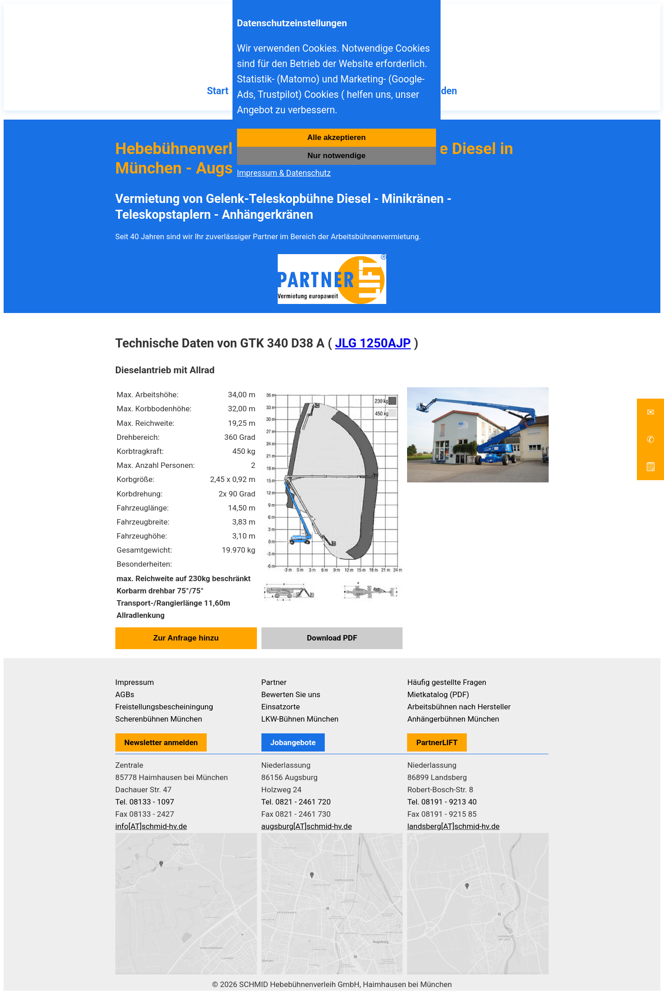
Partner (274, 684)
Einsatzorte (280, 709)
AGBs (124, 697)
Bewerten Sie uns (291, 697)
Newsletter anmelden (161, 745)
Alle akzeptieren (336, 137)
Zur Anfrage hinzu (186, 640)
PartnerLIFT (437, 745)
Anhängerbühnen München (453, 721)
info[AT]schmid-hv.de (151, 828)
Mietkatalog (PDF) (438, 697)
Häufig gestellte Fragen (446, 684)
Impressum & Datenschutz (284, 173)
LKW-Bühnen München (300, 721)
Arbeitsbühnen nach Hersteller (459, 709)
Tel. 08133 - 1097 (144, 804)
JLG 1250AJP (373, 346)
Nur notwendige (336, 155)
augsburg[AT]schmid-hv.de (306, 828)
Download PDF (332, 640)
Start (207, 93)
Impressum (134, 684)
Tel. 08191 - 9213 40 (442, 804)
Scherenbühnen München (158, 721)
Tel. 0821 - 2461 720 (296, 804)
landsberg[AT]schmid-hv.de (453, 828)
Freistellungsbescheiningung (164, 709)
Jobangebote (293, 745)
